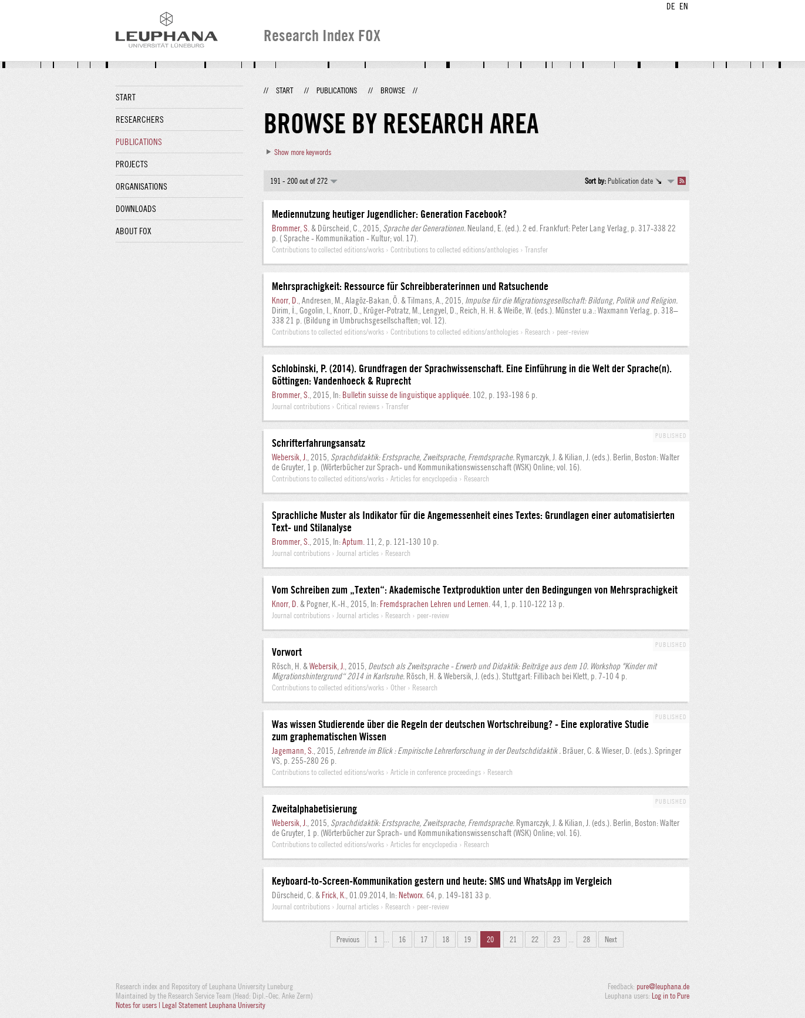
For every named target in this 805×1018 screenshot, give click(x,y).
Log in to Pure (670, 995)
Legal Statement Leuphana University (213, 1005)
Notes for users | (139, 1005)
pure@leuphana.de (662, 986)
